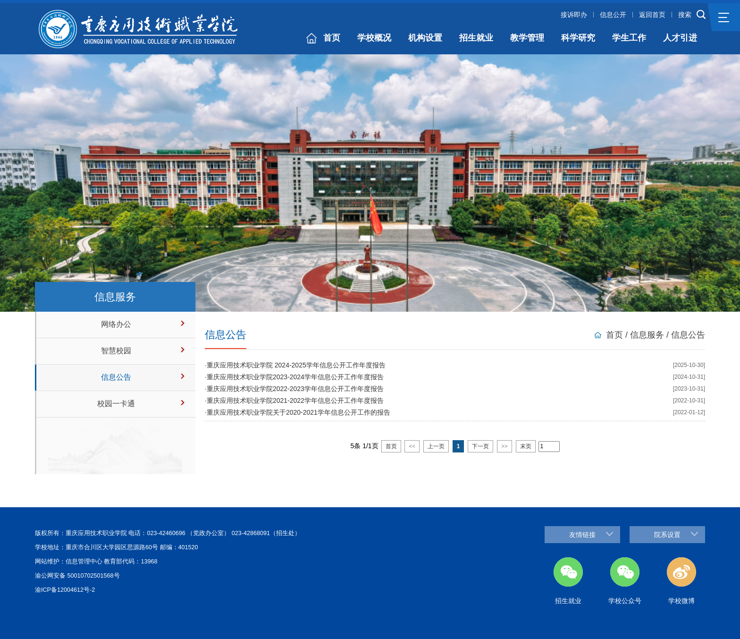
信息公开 (613, 14)
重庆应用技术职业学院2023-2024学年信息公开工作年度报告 (295, 377)
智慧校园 (116, 351)
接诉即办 (574, 14)
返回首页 (652, 14)
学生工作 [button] (629, 38)
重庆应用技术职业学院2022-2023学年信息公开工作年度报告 (295, 388)
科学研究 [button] (578, 38)
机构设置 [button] (425, 38)
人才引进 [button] (680, 38)
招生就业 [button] (476, 38)
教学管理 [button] (527, 38)
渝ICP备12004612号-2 (65, 590)
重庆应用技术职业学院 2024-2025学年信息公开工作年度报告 (296, 365)
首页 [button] (331, 38)
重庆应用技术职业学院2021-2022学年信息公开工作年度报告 (295, 400)
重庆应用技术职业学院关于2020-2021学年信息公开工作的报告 (298, 412)
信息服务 (647, 335)
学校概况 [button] (374, 38)
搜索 (684, 14)
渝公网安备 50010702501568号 (77, 575)
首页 (614, 335)
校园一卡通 (116, 404)
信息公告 (116, 377)
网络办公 (116, 324)
